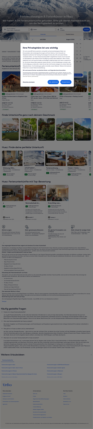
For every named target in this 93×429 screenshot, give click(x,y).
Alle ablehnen (53, 82)
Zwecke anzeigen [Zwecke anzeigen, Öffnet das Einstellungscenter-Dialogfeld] (29, 82)
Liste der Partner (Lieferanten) (30, 76)
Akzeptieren (66, 82)
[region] (47, 65)
